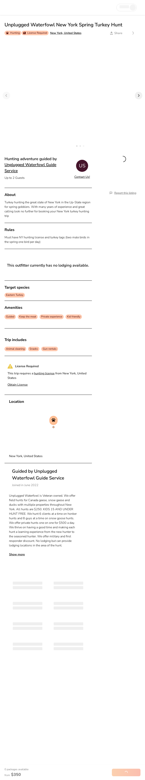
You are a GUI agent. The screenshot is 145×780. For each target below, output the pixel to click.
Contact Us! (82, 177)
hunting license (44, 373)
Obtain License (18, 385)
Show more (17, 554)
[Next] (138, 95)
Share (116, 33)
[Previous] (6, 95)
